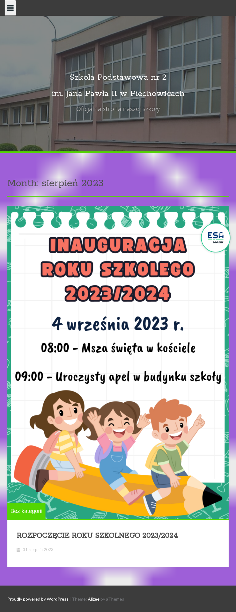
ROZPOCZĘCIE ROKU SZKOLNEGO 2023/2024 (97, 535)
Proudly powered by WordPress (38, 599)
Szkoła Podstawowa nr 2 (118, 77)
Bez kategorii (26, 511)
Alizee (94, 599)
